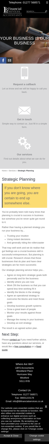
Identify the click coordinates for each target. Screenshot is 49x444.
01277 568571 (30, 394)
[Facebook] (3, 63)
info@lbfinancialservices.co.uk (28, 401)
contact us (14, 339)
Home (4, 171)
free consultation (22, 346)
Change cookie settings (37, 438)
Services (12, 171)
